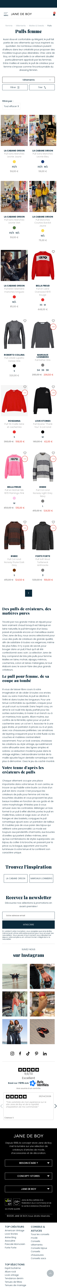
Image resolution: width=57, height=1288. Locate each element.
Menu (6, 15)
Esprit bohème (13, 1268)
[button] (53, 14)
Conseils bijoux (39, 1248)
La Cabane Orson (15, 878)
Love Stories (11, 1233)
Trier (42, 87)
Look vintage (12, 1275)
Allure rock (10, 1271)
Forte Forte (10, 1247)
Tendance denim (14, 1278)
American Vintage (14, 1230)
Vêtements (36, 79)
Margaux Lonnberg (41, 878)
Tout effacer (11, 106)
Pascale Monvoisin (15, 1244)
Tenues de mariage (15, 1285)
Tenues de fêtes (13, 1281)
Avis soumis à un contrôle (28, 1088)
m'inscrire (28, 924)
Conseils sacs (38, 1258)
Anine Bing (10, 1237)
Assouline (10, 1240)
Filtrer (15, 87)
